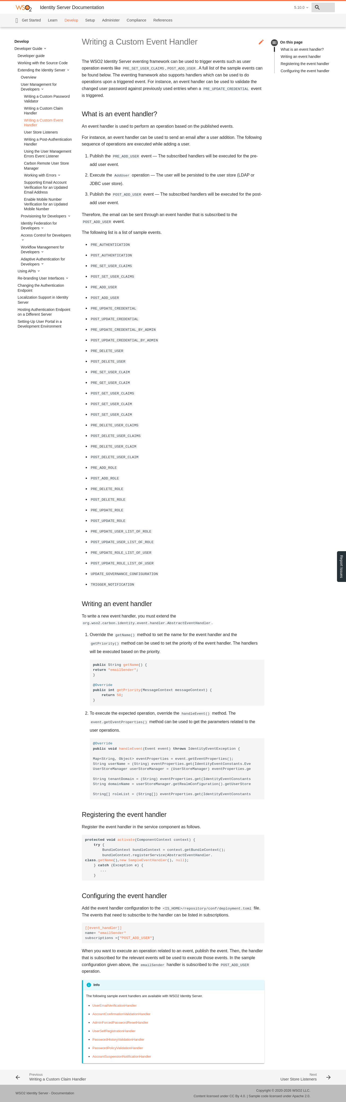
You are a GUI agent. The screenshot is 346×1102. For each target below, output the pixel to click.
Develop (71, 20)
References (163, 20)
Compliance (136, 20)
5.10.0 (262, 7)
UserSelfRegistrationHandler (114, 1031)
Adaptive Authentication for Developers (43, 261)
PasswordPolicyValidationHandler (118, 1048)
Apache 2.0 (300, 1096)
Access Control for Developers (46, 235)
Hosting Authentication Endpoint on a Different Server (44, 311)
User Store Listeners (41, 132)
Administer (111, 20)
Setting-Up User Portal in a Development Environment (40, 323)
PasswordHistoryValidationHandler (118, 1039)
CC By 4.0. (238, 1096)
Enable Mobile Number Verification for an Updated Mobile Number (46, 204)
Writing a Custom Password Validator (47, 98)
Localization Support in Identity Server (43, 299)
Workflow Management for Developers (42, 249)
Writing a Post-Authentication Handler (48, 141)
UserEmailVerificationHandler (115, 1005)
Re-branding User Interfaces (41, 278)
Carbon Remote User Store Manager (46, 165)
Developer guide (31, 56)
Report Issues (341, 566)
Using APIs (27, 271)
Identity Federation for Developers (39, 225)
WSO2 (297, 1090)
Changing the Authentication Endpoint (41, 287)
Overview (28, 77)
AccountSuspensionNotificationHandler (122, 1056)
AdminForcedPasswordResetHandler (120, 1022)
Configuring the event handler (305, 71)
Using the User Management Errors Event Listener (47, 153)
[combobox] (304, 7)
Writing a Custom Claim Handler (43, 110)
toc (274, 42)
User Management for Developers (39, 86)
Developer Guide (29, 48)
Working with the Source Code (43, 63)
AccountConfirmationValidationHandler (122, 1014)
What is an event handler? (302, 49)
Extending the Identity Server (42, 70)
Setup (90, 20)
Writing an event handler (301, 56)
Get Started (31, 20)
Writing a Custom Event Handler (43, 122)
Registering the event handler (305, 64)
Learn (53, 20)
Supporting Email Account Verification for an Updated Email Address (46, 187)
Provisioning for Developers (44, 216)
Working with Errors (41, 175)
